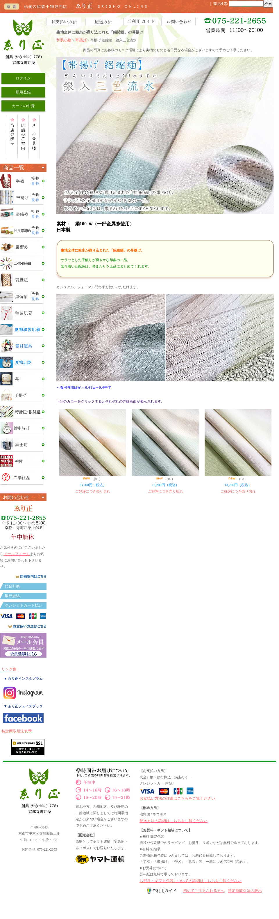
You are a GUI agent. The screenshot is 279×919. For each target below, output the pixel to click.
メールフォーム (16, 554)
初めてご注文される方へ (204, 890)
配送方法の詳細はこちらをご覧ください (174, 821)
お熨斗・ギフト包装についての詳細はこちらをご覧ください (191, 881)
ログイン (23, 78)
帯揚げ (81, 40)
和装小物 (63, 40)
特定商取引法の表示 (245, 890)
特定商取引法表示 (16, 731)
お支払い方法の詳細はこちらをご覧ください (177, 798)
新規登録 (23, 92)
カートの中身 (23, 106)
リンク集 (9, 669)
